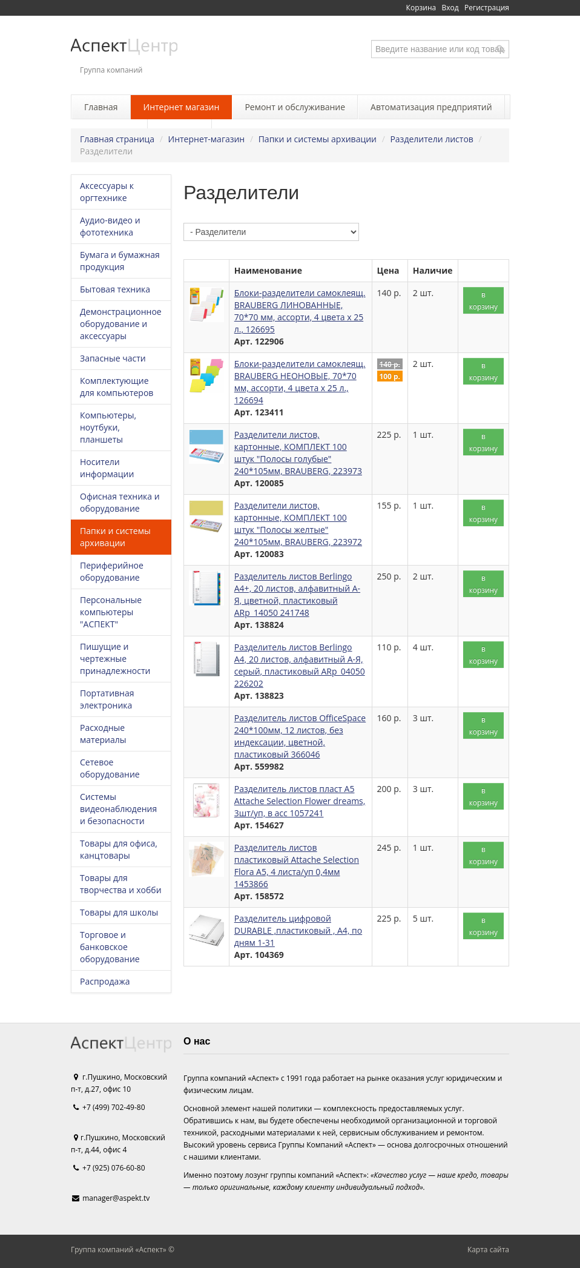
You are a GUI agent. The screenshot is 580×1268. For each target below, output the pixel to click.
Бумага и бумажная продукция (120, 260)
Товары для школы (119, 912)
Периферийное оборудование (111, 571)
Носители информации (107, 468)
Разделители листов (431, 139)
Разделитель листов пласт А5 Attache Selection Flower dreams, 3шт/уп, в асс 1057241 (300, 801)
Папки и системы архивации (318, 139)
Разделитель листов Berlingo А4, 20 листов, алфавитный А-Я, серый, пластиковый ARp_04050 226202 (299, 665)
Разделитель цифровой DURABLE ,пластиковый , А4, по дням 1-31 (298, 930)
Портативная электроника (107, 699)
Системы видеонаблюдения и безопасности (118, 809)
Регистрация (486, 7)
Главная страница (117, 139)
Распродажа (105, 981)
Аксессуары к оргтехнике (107, 191)
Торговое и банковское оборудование (110, 947)
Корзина (421, 7)
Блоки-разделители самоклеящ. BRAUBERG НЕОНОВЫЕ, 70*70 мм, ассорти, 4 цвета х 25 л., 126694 (300, 382)
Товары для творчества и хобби (121, 884)
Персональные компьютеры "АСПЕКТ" (111, 612)
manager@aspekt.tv (116, 1198)
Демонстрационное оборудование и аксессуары (121, 324)
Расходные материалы (103, 733)
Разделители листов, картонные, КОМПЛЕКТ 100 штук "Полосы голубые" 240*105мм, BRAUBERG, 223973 (298, 453)
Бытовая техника (115, 289)
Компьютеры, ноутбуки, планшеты (108, 427)
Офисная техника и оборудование (120, 502)
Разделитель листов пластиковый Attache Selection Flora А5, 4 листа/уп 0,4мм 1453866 (296, 866)
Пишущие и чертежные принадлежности (115, 658)
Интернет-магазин (206, 139)
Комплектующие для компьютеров (116, 386)
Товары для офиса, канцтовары (118, 849)
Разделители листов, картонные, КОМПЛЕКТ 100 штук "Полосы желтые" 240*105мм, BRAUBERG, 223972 (298, 523)
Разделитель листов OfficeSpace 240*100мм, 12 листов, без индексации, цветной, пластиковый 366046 (300, 736)
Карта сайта (488, 1249)
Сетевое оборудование (110, 768)
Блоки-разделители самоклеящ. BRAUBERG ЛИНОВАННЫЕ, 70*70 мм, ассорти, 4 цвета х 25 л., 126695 (300, 311)
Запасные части (113, 358)
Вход (450, 7)
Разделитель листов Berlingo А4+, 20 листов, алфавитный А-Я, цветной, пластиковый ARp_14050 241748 (297, 594)
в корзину (483, 300)
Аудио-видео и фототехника (110, 226)
